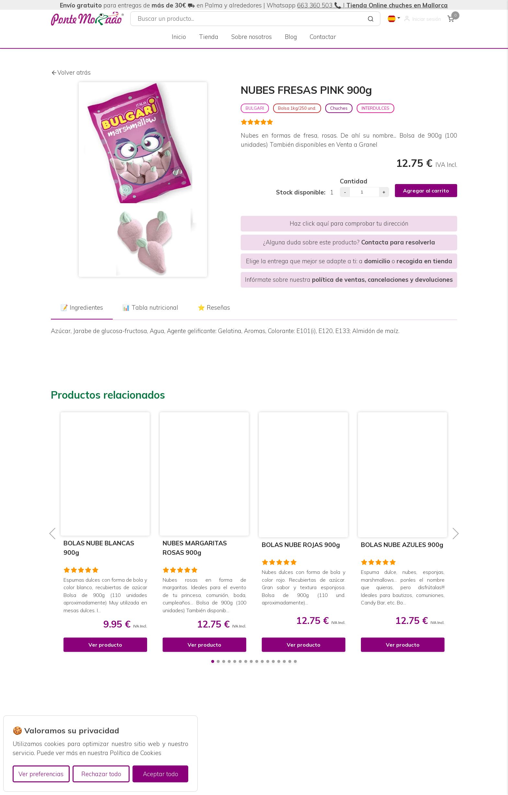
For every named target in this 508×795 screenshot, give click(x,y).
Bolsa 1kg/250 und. (297, 108)
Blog (291, 37)
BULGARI (255, 108)
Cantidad (353, 181)
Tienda (208, 37)
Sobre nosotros (251, 37)
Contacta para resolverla (398, 242)
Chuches (339, 108)
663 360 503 (314, 5)
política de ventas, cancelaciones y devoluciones (382, 279)
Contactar (323, 37)
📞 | (390, 5)
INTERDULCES (375, 108)
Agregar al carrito (426, 190)
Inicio (179, 37)
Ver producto (105, 644)
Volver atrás (71, 72)
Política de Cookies (135, 753)
